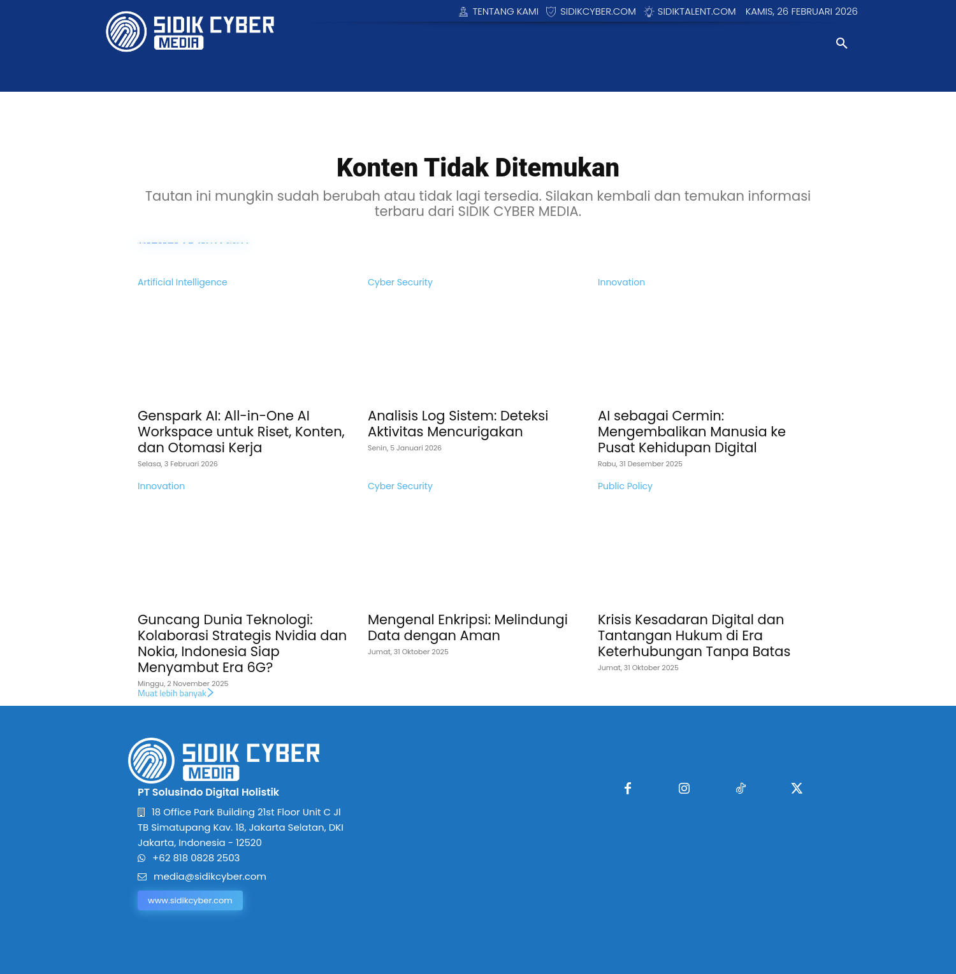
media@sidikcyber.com (210, 876)
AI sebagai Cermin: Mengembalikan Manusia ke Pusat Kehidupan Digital (692, 431)
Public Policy (625, 486)
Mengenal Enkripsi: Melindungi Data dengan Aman (468, 627)
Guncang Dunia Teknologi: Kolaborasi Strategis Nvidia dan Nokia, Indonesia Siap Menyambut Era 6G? (242, 643)
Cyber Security (400, 282)
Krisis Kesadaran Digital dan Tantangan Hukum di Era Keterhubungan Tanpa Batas (694, 635)
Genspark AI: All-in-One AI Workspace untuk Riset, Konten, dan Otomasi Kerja (241, 431)
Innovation (621, 282)
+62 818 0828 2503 (196, 857)
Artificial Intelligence (183, 282)
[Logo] (193, 31)
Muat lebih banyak (176, 692)
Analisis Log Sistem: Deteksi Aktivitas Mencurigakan (458, 423)
